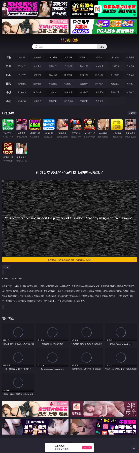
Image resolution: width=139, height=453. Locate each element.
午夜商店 (37, 101)
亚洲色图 (37, 83)
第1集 (6, 267)
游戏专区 (68, 57)
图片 (8, 83)
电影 (8, 74)
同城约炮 (22, 101)
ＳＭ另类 (130, 66)
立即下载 (86, 447)
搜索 (102, 46)
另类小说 (99, 92)
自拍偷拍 (37, 66)
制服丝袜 (84, 75)
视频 (8, 66)
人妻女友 (53, 92)
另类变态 (130, 75)
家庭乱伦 (37, 92)
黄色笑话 (115, 92)
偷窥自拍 (22, 83)
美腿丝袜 (84, 83)
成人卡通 (53, 75)
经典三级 (99, 75)
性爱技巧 (130, 92)
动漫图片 (68, 83)
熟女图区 (115, 83)
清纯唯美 (99, 83)
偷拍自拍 (37, 75)
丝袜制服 (99, 66)
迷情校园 (84, 92)
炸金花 (99, 57)
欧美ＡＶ (53, 66)
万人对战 (53, 57)
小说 (8, 92)
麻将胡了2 (83, 57)
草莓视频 (53, 101)
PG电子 (22, 57)
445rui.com (69, 40)
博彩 (8, 57)
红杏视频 (84, 101)
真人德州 (37, 57)
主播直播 (115, 66)
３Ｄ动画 (68, 66)
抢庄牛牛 (130, 57)
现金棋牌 (115, 57)
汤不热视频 (68, 101)
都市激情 (22, 92)
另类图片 (130, 83)
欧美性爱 (68, 75)
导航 (8, 101)
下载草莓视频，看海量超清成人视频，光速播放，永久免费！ (91, 259)
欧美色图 (53, 83)
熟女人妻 (84, 66)
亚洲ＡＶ (22, 66)
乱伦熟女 (115, 75)
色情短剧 (99, 101)
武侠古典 (68, 92)
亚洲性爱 (22, 75)
